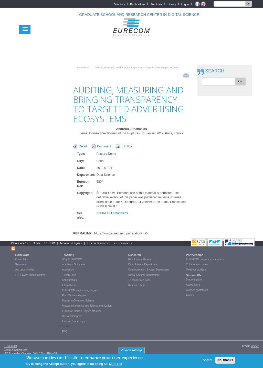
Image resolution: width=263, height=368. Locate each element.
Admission (68, 269)
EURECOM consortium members (205, 259)
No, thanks (225, 361)
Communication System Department (149, 269)
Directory (119, 4)
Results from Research (141, 259)
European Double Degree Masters (81, 311)
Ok (248, 4)
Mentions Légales (71, 243)
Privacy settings (131, 351)
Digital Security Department (144, 275)
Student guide (194, 279)
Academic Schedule (73, 264)
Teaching (68, 254)
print (186, 75)
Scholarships (69, 280)
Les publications (97, 243)
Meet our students (196, 269)
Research (134, 254)
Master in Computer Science (78, 300)
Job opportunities (25, 269)
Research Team (137, 285)
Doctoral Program (72, 316)
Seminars (156, 4)
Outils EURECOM (44, 243)
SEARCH (214, 71)
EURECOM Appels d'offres (30, 275)
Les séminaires (122, 243)
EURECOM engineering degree (80, 290)
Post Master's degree (74, 295)
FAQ (64, 331)
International (69, 285)
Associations (193, 284)
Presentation (22, 259)
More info (115, 365)
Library (171, 4)
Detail (83, 146)
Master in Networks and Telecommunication (87, 305)
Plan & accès (19, 243)
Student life (193, 275)
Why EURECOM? (72, 259)
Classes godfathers (197, 290)
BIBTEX (126, 146)
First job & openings (73, 321)
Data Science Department (143, 264)
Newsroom (21, 264)
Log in (185, 4)
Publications (137, 4)
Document (104, 146)
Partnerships (194, 254)
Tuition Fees (69, 275)
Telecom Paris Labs (139, 280)
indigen (255, 346)
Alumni (190, 295)
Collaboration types (197, 264)
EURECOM (22, 254)
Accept (207, 361)
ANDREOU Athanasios (112, 213)
